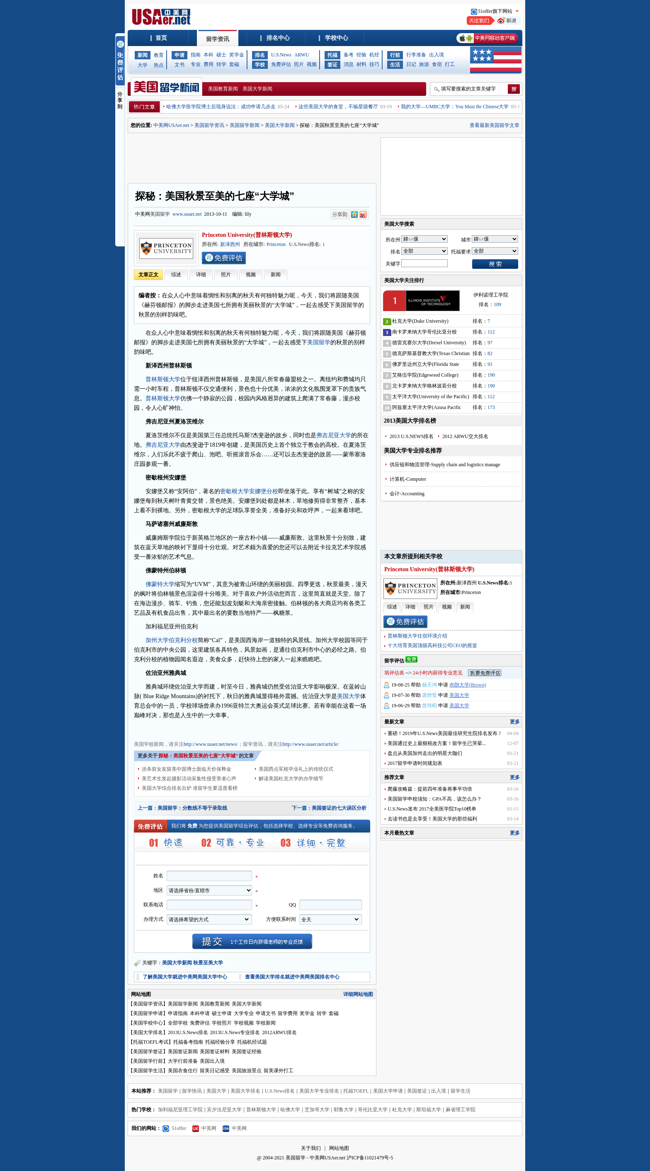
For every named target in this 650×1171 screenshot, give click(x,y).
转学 (221, 64)
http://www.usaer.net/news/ (211, 744)
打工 (450, 64)
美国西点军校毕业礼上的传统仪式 (296, 769)
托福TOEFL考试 (150, 1042)
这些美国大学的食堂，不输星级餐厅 (338, 107)
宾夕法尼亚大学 (224, 1110)
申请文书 (266, 1013)
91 (490, 364)
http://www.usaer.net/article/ (311, 744)
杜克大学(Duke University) (420, 321)
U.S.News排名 (280, 1091)
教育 (159, 55)
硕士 (221, 55)
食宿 (437, 64)
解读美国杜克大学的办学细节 (291, 778)
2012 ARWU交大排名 (465, 436)
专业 (196, 64)
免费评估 (281, 64)
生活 (395, 65)
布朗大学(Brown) (467, 685)
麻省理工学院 (460, 1110)
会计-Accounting (407, 494)
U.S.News (281, 55)
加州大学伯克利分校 (172, 640)
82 (490, 353)
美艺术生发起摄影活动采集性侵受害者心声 (189, 778)
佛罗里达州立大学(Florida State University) (425, 365)
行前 (395, 55)
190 (491, 375)
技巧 (374, 64)
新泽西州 (230, 244)
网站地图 (339, 1148)
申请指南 (178, 1013)
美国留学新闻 (245, 125)
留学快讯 (192, 1091)
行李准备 (416, 55)
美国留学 (160, 214)
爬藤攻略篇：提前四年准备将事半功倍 (430, 789)
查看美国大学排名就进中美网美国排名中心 (292, 977)
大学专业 (244, 1013)
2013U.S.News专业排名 (235, 1032)
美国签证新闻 (183, 1051)
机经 (374, 55)
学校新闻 (266, 1023)
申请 (179, 55)
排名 (260, 55)
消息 (349, 64)
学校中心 (336, 38)
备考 (349, 55)
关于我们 (311, 1148)
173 (491, 407)
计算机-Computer (408, 479)
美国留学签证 (148, 1051)
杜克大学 (402, 1110)
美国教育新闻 (223, 89)
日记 (411, 64)
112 (491, 332)
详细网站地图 (358, 994)
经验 (361, 55)
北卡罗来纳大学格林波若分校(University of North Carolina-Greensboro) (424, 387)
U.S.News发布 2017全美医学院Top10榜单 (432, 809)
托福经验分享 (220, 1042)
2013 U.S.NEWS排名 (412, 436)
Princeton (276, 244)
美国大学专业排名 (319, 1091)
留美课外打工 (278, 1071)
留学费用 (288, 1013)
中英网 (204, 1128)
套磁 (234, 64)
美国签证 (417, 1091)
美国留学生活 (148, 1071)
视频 (312, 64)
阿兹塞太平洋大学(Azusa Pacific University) (426, 408)
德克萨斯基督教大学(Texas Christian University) (431, 355)
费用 (208, 64)
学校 (260, 65)
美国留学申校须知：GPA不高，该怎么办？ (435, 799)
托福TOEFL (356, 1091)
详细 (201, 275)
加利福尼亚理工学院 (180, 1110)
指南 (196, 55)
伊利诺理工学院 (490, 295)
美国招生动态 (243, 729)
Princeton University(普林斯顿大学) (247, 235)
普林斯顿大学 (163, 379)
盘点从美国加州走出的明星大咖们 (425, 753)
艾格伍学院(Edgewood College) (425, 375)
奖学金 (236, 55)
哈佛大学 (290, 1110)
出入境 (436, 55)
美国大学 (348, 696)
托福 (332, 55)
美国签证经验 (247, 1051)
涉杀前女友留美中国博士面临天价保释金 (186, 769)
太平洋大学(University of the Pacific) (430, 396)
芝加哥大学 (317, 1110)
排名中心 (278, 38)
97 (490, 343)
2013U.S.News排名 (188, 1032)
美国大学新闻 (257, 89)
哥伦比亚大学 (373, 1110)
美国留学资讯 (209, 125)
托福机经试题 (252, 1042)
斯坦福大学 (428, 1110)
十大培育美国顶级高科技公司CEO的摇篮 (432, 645)
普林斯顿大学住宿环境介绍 (417, 636)
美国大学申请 (388, 1091)
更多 (515, 722)
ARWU (301, 55)
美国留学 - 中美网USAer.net (315, 1158)
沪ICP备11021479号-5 (370, 1158)
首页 (161, 38)
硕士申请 (222, 1013)
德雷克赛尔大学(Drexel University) (429, 343)
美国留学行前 (148, 1061)
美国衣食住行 (183, 1071)
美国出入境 (212, 1061)
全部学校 (178, 1023)
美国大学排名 (148, 1032)
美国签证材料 (215, 1051)
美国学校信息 (275, 729)
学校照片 (222, 1023)
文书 (179, 65)
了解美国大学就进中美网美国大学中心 (185, 977)
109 (497, 304)
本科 (208, 55)
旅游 (424, 64)
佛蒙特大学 (160, 584)
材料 (361, 64)
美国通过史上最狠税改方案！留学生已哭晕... (437, 743)
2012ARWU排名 (279, 1032)
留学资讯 (217, 39)
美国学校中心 (148, 1023)
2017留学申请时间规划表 (415, 763)
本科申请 (200, 1013)
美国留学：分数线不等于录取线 (192, 808)
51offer (174, 1128)
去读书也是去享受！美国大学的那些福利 (432, 819)
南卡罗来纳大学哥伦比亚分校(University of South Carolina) (424, 333)
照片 (299, 64)
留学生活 (461, 1091)
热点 (159, 65)
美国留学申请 (148, 1013)
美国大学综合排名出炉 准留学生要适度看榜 (190, 788)
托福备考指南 (188, 1042)
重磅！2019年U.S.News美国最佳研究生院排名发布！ (445, 733)
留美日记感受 (215, 1071)
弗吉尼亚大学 (333, 435)
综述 (176, 275)
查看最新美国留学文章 (494, 125)
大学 (143, 65)
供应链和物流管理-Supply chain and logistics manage (445, 464)
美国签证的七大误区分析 (339, 808)
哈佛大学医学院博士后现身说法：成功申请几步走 (221, 107)
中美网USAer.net (171, 125)
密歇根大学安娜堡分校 (249, 491)
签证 (332, 65)
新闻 (143, 55)
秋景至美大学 (208, 963)
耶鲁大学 (344, 1110)
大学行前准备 (183, 1061)
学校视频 (244, 1023)
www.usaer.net (187, 214)
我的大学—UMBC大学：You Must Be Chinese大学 (455, 107)
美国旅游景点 (247, 1071)
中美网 (235, 1128)
